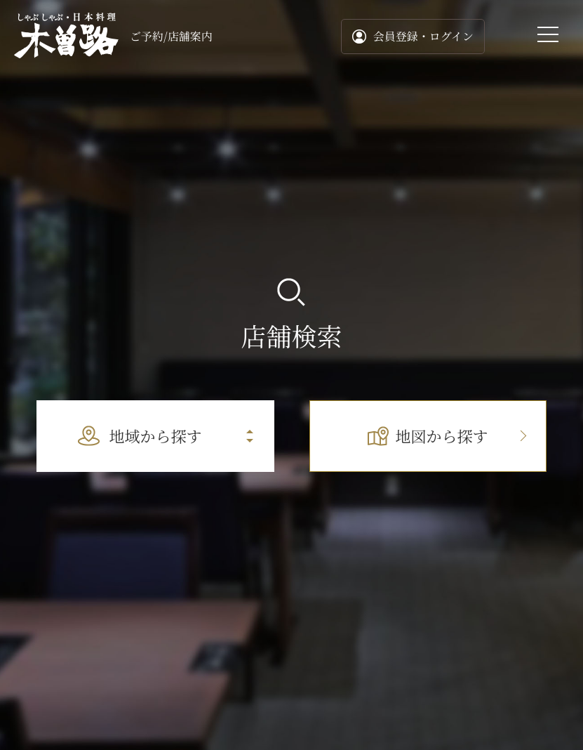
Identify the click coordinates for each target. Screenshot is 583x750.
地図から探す (428, 436)
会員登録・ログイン (413, 36)
